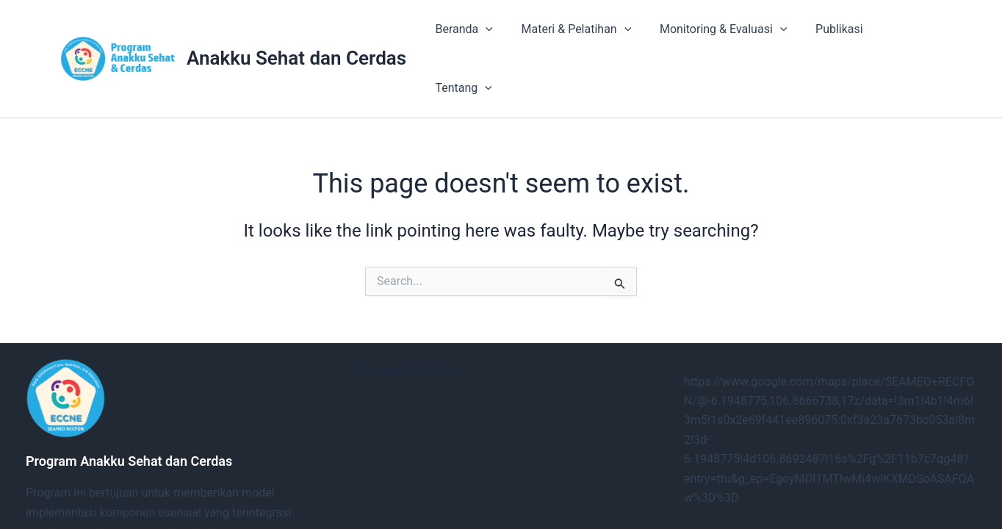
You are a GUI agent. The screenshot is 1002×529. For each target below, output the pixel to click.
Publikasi (826, 34)
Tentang (901, 34)
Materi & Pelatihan (573, 34)
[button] (487, 34)
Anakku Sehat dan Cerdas (296, 34)
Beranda (465, 34)
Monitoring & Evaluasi (714, 34)
